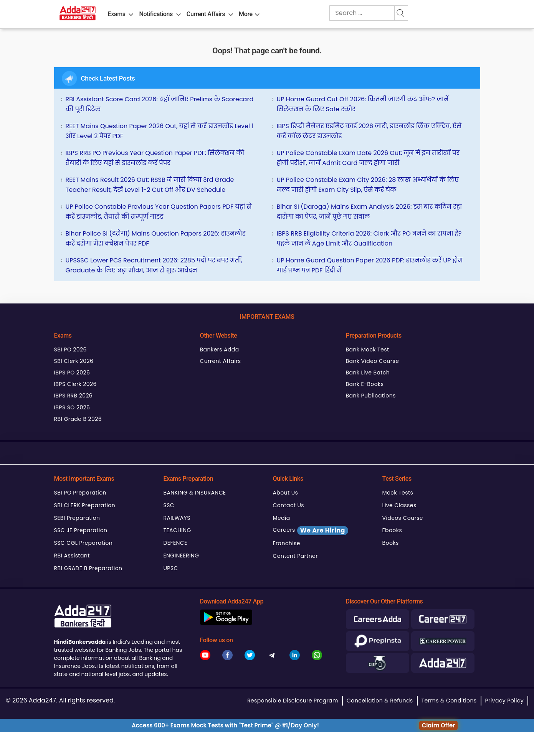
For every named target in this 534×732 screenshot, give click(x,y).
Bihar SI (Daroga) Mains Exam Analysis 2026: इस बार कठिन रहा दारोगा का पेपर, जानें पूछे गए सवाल (369, 211)
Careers (310, 530)
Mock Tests (397, 492)
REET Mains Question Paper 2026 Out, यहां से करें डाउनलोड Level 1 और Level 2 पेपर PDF (160, 131)
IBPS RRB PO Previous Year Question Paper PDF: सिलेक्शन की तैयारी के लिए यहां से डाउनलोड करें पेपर (155, 157)
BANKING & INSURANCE (195, 492)
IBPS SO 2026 (72, 407)
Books (390, 543)
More (246, 14)
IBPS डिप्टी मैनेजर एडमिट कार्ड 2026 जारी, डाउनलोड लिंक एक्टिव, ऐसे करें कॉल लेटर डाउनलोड (369, 131)
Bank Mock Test (367, 349)
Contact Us (288, 505)
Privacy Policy (504, 700)
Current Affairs (206, 14)
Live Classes (399, 505)
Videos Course (402, 518)
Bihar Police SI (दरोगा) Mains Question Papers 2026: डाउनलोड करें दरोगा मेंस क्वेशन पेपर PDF (156, 238)
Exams (117, 14)
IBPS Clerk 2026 (75, 384)
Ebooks (392, 530)
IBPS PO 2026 (72, 372)
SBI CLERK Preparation (85, 505)
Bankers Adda (219, 349)
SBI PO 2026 (70, 349)
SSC (169, 505)
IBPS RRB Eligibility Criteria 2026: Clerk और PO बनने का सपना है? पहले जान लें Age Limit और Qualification (369, 238)
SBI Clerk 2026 (74, 361)
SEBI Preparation (77, 518)
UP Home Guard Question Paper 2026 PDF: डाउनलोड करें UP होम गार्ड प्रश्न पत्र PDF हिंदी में (370, 265)
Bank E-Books (365, 384)
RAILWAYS (177, 518)
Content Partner (295, 556)
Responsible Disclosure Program (292, 700)
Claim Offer (438, 725)
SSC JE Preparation (80, 530)
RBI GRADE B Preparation (88, 568)
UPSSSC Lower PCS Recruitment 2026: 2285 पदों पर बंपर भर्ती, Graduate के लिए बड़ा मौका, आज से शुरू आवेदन (154, 265)
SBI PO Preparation (80, 492)
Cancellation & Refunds (380, 700)
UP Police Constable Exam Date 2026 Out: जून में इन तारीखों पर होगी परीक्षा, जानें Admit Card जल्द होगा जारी (368, 157)
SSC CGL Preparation (83, 543)
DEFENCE (175, 543)
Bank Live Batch (368, 372)
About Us (285, 492)
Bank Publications (371, 395)
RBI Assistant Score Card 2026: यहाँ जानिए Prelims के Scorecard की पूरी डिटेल (160, 104)
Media (281, 518)
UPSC (171, 568)
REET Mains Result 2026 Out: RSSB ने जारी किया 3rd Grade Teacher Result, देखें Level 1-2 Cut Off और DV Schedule (150, 184)
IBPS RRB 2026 (73, 395)
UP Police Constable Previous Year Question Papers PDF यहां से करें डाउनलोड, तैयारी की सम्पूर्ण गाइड (159, 211)
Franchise (286, 543)
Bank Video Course (372, 361)
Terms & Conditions (449, 700)
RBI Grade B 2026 (78, 419)
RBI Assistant (72, 555)
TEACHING (177, 530)
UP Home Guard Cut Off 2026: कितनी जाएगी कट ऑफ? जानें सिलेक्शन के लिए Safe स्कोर (363, 104)
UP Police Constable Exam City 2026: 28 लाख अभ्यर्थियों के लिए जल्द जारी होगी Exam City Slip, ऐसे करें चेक (368, 184)
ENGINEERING (181, 555)
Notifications (155, 14)
